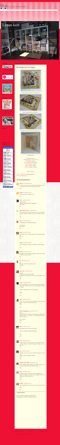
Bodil (21, 232)
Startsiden (30, 431)
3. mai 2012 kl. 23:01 (27, 282)
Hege (21, 326)
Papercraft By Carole (24, 210)
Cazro (21, 340)
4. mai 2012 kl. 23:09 (26, 299)
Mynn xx (21, 183)
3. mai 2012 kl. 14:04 (26, 232)
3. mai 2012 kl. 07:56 (26, 220)
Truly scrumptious (27, 162)
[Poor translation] (5, 8)
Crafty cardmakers (29, 164)
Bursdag (21, 175)
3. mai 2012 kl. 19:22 (27, 251)
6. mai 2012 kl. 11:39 (34, 362)
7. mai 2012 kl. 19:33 (27, 383)
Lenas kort (11, 25)
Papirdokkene (29, 161)
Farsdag (25, 175)
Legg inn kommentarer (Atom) (25, 434)
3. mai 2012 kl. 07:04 (26, 200)
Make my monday (28, 165)
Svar (20, 188)
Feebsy (21, 282)
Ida (20, 260)
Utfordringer (4, 94)
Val (20, 351)
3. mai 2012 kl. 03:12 (28, 192)
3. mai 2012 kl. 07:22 (32, 210)
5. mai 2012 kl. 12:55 (26, 326)
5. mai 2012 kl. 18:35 (26, 340)
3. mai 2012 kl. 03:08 (28, 183)
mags (21, 299)
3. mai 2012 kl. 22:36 (28, 271)
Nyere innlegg (18, 431)
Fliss (20, 371)
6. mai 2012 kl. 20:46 (26, 371)
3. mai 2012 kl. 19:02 (27, 242)
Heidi (21, 200)
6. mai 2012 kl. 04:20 (25, 351)
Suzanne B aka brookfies (24, 362)
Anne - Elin (22, 271)
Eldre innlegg (43, 431)
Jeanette (21, 251)
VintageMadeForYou (7, 70)
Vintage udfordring (27, 159)
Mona (21, 220)
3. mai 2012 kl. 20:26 (25, 260)
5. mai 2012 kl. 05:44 (34, 311)
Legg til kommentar (21, 392)
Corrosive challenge (28, 167)
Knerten (21, 383)
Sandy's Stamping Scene (24, 311)
